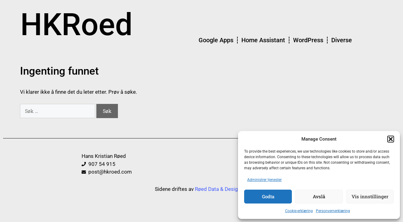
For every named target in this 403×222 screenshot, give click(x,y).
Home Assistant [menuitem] (263, 40)
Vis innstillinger (370, 196)
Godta (268, 196)
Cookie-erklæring (299, 211)
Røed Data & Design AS (221, 189)
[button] (391, 139)
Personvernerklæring (333, 211)
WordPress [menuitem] (308, 40)
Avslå (319, 196)
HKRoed (76, 24)
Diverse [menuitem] (341, 40)
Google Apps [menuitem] (216, 40)
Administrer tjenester (264, 180)
